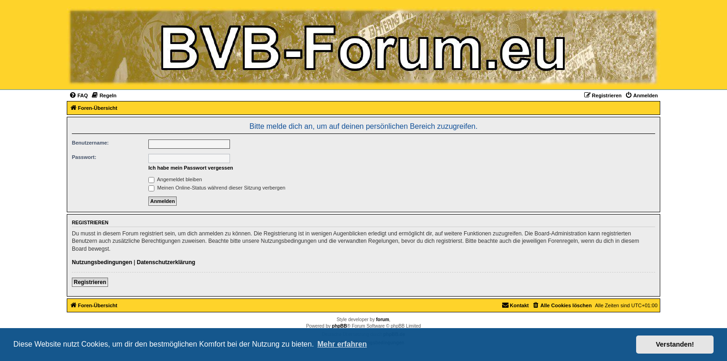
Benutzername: (90, 143)
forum (382, 319)
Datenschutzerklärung (166, 262)
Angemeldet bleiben (175, 179)
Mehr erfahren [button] (342, 344)
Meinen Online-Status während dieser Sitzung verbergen (216, 187)
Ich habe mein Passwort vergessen (190, 168)
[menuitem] (78, 95)
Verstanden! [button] (675, 344)
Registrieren (90, 282)
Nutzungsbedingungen (102, 262)
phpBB (339, 326)
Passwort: (84, 157)
